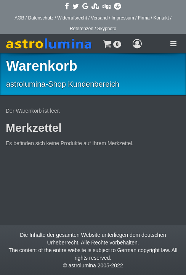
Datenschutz (41, 18)
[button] (112, 43)
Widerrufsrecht (72, 18)
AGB (19, 18)
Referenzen (81, 28)
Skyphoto (106, 28)
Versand (99, 18)
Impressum (122, 18)
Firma (144, 18)
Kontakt (161, 18)
